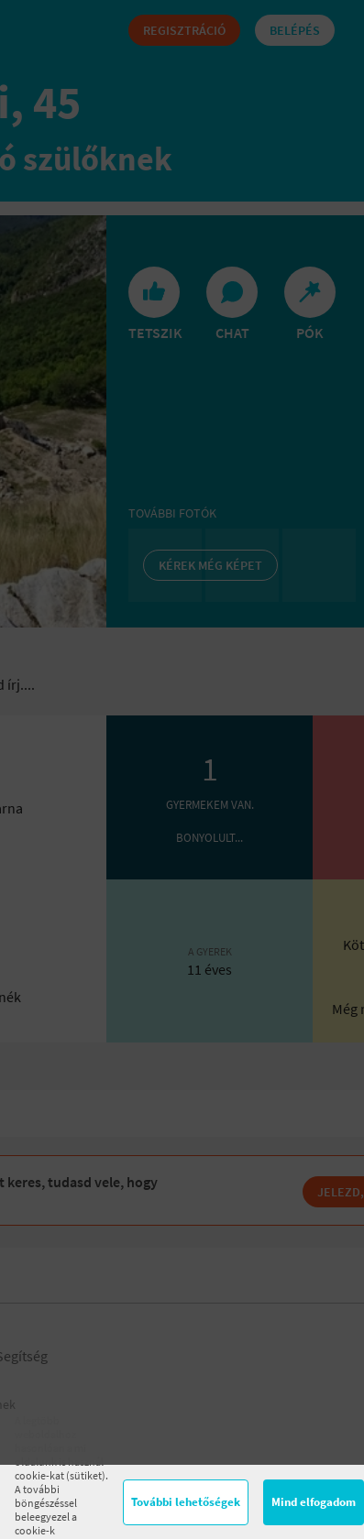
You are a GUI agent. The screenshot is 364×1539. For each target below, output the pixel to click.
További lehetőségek (185, 1502)
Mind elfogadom (313, 1502)
